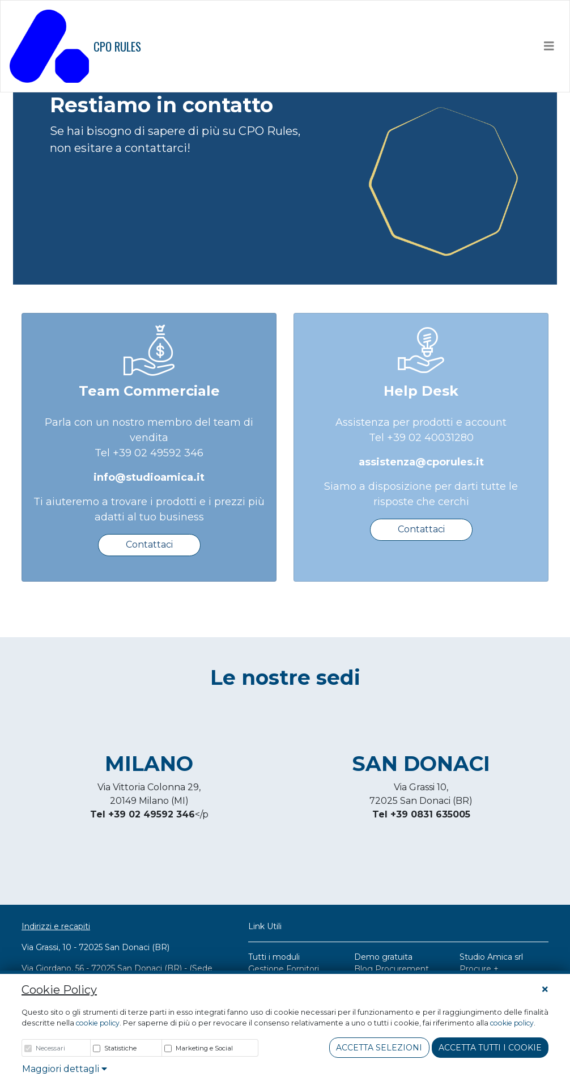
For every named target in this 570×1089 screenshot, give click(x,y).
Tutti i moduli (274, 957)
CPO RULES (75, 46)
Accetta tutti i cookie (490, 1048)
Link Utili (265, 926)
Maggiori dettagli (64, 1068)
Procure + (479, 969)
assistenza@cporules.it (421, 462)
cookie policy (98, 1023)
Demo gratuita (383, 957)
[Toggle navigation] (549, 46)
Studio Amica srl (491, 957)
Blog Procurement (391, 969)
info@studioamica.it (149, 477)
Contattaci (149, 544)
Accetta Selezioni (379, 1048)
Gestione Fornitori (283, 969)
